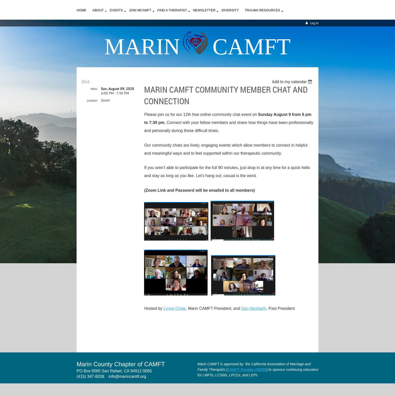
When (93, 89)
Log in (314, 23)
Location (92, 100)
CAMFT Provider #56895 (247, 370)
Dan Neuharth (253, 308)
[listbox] (292, 82)
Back (85, 81)
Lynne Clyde (174, 308)
